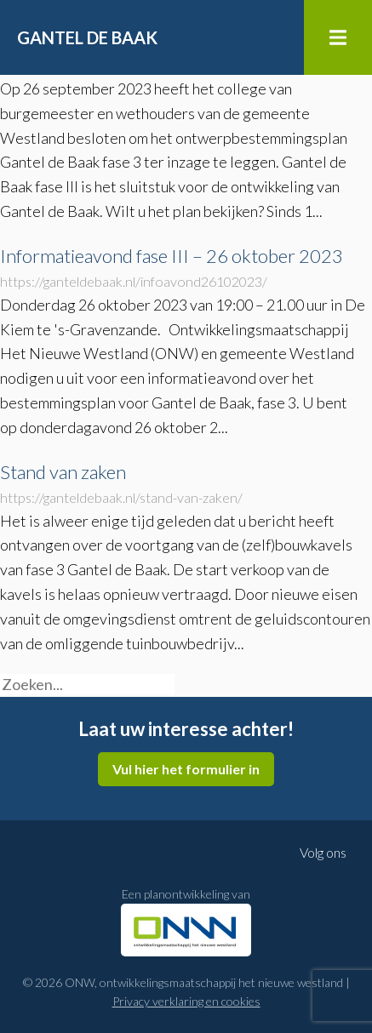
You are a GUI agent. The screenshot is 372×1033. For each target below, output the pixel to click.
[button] (182, 690)
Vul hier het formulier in (186, 769)
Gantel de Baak (87, 37)
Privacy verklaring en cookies (186, 1001)
